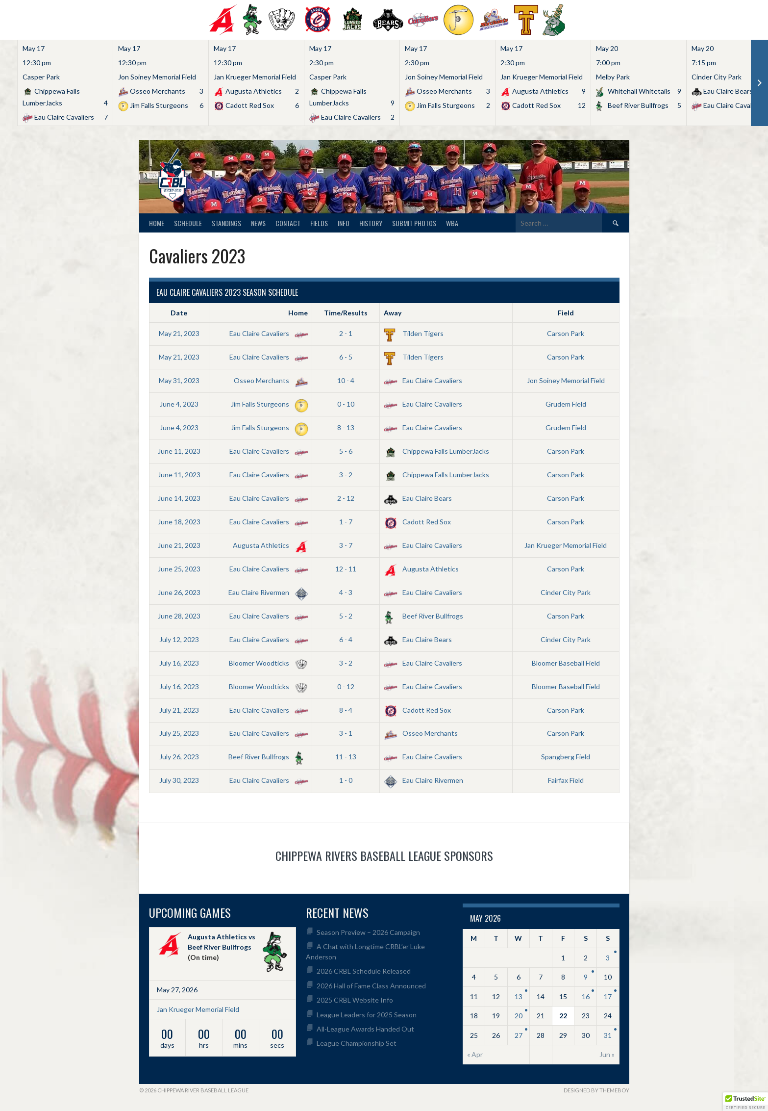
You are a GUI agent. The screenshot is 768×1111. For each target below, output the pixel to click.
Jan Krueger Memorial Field (565, 545)
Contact (287, 223)
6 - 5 (345, 357)
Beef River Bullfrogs (423, 616)
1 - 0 (345, 780)
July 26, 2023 (179, 756)
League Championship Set (356, 1043)
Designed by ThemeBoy (596, 1090)
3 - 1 (345, 733)
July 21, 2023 (179, 710)
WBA (452, 223)
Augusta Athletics (268, 545)
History (370, 223)
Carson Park (565, 333)
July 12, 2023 (179, 639)
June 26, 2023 (179, 592)
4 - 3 (345, 592)
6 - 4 (345, 639)
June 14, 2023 (179, 498)
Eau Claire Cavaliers (266, 333)
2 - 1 (345, 333)
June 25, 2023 (179, 569)
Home (156, 223)
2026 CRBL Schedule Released (364, 971)
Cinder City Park (566, 592)
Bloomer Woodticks (266, 663)
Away (392, 313)
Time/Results (346, 313)
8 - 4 (345, 710)
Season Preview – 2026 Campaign (368, 932)
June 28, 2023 (179, 616)
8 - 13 (345, 427)
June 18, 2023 (179, 521)
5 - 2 (345, 616)
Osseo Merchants (269, 380)
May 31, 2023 (179, 380)
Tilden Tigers (414, 333)
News (258, 223)
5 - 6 (345, 451)
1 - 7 (345, 521)
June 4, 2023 (179, 404)
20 (518, 1015)
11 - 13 (345, 756)
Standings (226, 223)
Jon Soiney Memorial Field (566, 380)
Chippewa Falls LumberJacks (436, 451)
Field (566, 313)
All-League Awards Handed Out (365, 1029)
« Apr (475, 1054)
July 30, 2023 (179, 780)
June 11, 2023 (179, 451)
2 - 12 (345, 498)
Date (179, 313)
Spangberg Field (565, 756)
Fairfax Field (566, 780)
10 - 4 (345, 380)
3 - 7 (345, 545)
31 (608, 1035)
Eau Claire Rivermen (266, 592)
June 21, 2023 (179, 545)
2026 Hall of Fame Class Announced (371, 986)
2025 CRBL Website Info (355, 1000)
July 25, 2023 (179, 733)
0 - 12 (345, 686)
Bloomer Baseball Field (566, 663)
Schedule (188, 223)
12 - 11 (345, 569)
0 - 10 (345, 404)
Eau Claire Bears (418, 498)
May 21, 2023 (179, 333)
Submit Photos (414, 223)
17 (608, 996)
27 (518, 1035)
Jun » (607, 1054)
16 (586, 996)
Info (343, 223)
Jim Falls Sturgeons (267, 404)
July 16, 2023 (179, 663)
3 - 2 (345, 474)
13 (518, 996)
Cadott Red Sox (417, 521)
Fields (319, 223)
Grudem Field (565, 404)
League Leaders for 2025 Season (367, 1014)
